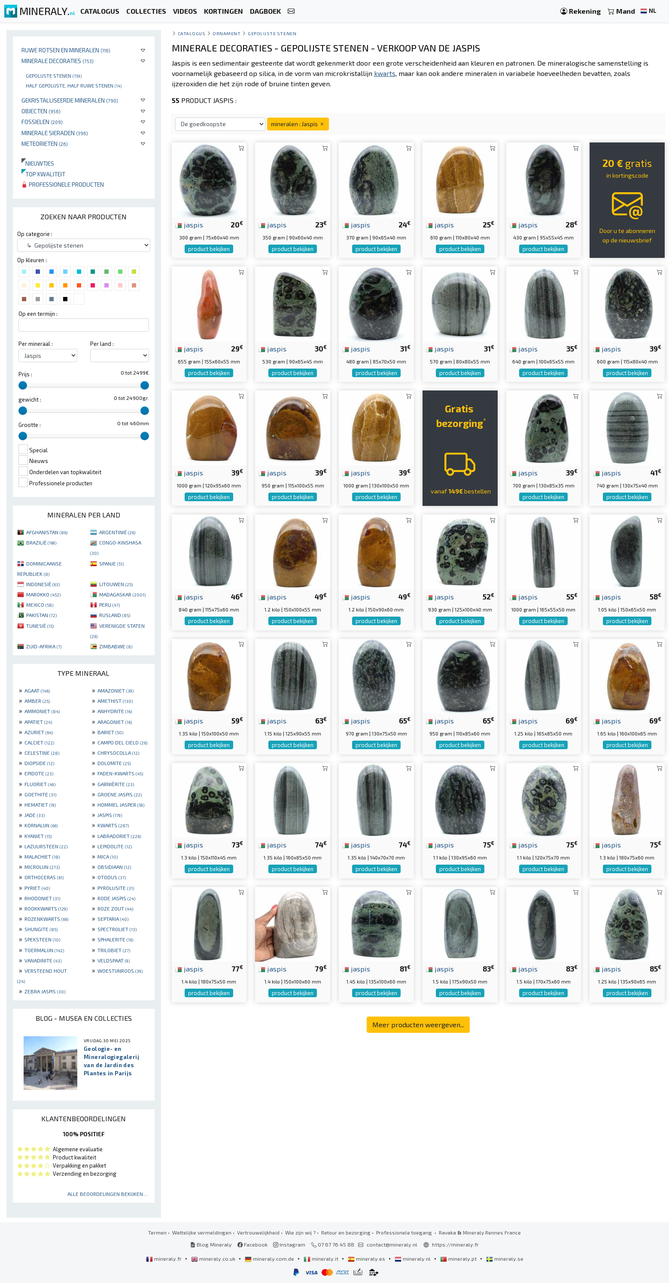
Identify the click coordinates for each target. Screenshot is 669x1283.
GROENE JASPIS (119, 794)
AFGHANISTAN (46, 532)
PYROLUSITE (115, 888)
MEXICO (39, 605)
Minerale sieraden (54, 132)
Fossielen (42, 121)
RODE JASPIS (116, 898)
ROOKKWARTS (45, 908)
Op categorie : (34, 233)
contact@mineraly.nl (392, 1244)
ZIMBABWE (115, 646)
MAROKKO (43, 594)
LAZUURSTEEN (45, 846)
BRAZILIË (41, 542)
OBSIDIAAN (114, 867)
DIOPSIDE (39, 763)
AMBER (37, 701)
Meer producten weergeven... (418, 1024)
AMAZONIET (115, 690)
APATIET (38, 722)
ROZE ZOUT (115, 908)
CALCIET (39, 742)
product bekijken (209, 248)
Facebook (252, 1244)
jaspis (189, 224)
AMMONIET (42, 711)
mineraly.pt (459, 1259)
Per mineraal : (35, 343)
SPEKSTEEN (42, 939)
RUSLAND (114, 615)
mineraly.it (322, 1259)
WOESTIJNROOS (120, 971)
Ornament (226, 33)
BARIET (110, 732)
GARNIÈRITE (115, 784)
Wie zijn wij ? (300, 1232)
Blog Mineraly (211, 1244)
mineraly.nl (413, 1259)
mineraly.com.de (270, 1259)
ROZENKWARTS (46, 919)
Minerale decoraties (57, 60)
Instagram (289, 1244)
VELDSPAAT (113, 960)
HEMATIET (40, 805)
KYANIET (38, 836)
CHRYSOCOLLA (118, 753)
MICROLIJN (42, 867)
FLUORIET (39, 784)
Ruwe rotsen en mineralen (65, 50)
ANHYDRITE (114, 711)
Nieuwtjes (37, 163)
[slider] (22, 385)
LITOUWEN (116, 584)
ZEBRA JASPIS (44, 991)
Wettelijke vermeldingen (201, 1232)
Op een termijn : (38, 313)
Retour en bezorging (346, 1232)
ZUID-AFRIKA (43, 646)
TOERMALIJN (44, 950)
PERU (109, 605)
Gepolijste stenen (54, 76)
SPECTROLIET (117, 929)
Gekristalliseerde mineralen (69, 100)
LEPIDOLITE (114, 846)
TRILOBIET (113, 950)
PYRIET (37, 888)
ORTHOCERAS (44, 877)
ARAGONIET (114, 722)
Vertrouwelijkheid (258, 1232)
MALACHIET (42, 856)
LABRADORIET (119, 836)
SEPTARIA (112, 919)
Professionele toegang (404, 1232)
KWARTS (113, 825)
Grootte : (29, 424)
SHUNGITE (41, 929)
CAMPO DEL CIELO (122, 742)
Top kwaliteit (43, 174)
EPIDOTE (38, 773)
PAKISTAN (41, 615)
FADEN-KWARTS (120, 773)
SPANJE (111, 563)
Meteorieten (44, 143)
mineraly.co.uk (214, 1259)
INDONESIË (43, 584)
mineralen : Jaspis (298, 123)
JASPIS (109, 815)
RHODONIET (42, 898)
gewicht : (29, 399)
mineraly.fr (164, 1259)
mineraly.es (367, 1259)
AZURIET (38, 732)
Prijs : (25, 374)
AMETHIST (115, 701)
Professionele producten (62, 184)
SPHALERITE (115, 939)
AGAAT (37, 690)
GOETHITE (40, 794)
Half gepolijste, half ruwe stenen (74, 85)
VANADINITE (42, 960)
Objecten (41, 111)
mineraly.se (504, 1259)
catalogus (192, 33)
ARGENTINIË (117, 532)
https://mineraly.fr (455, 1244)
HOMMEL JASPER (120, 805)
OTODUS (111, 877)
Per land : (102, 343)
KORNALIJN (41, 825)
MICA (107, 856)
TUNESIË (40, 626)
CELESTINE (41, 753)
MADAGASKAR (122, 594)
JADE (34, 815)
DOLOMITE (114, 763)
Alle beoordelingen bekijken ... (107, 1194)
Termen (157, 1232)
